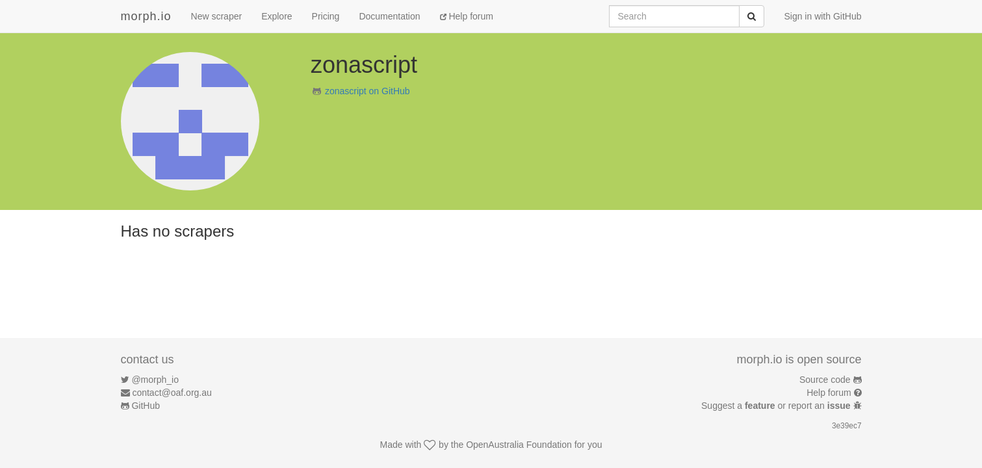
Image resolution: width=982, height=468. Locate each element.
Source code (825, 379)
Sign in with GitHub (822, 16)
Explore (276, 16)
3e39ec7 (847, 425)
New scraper (216, 16)
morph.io (146, 16)
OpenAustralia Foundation (519, 444)
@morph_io (155, 379)
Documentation (389, 16)
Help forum (466, 16)
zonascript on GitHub (367, 91)
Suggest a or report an (777, 405)
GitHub (145, 405)
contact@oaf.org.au (171, 392)
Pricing (326, 16)
